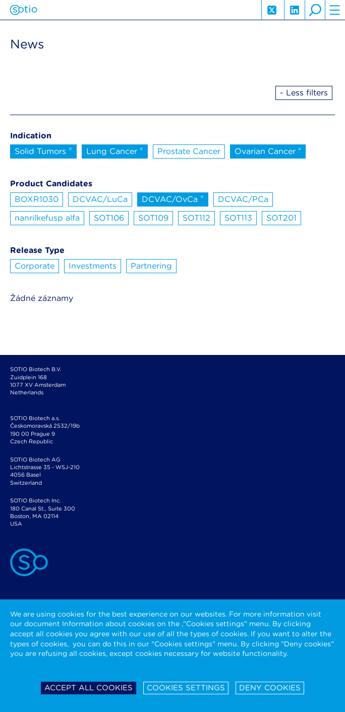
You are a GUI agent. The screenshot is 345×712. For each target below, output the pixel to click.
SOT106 (109, 218)
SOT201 (281, 218)
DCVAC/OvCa (173, 198)
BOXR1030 (37, 199)
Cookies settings (186, 687)
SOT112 (196, 218)
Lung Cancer (114, 150)
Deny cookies (270, 687)
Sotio (23, 10)
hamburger (335, 10)
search (315, 10)
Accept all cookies (88, 687)
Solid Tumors (43, 150)
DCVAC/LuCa (100, 199)
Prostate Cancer (188, 151)
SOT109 (153, 218)
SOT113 (238, 218)
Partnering (151, 266)
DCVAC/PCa (243, 199)
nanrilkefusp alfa (47, 218)
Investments (93, 266)
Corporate (34, 266)
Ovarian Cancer (268, 150)
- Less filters (304, 92)
